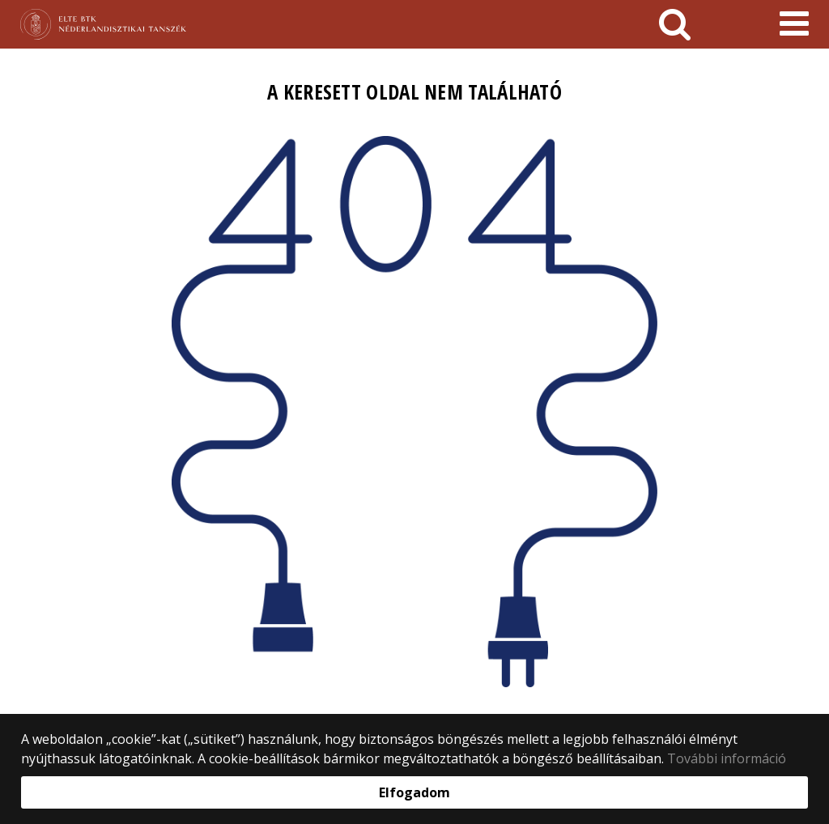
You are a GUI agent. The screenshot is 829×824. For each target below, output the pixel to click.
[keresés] (675, 24)
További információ (726, 758)
